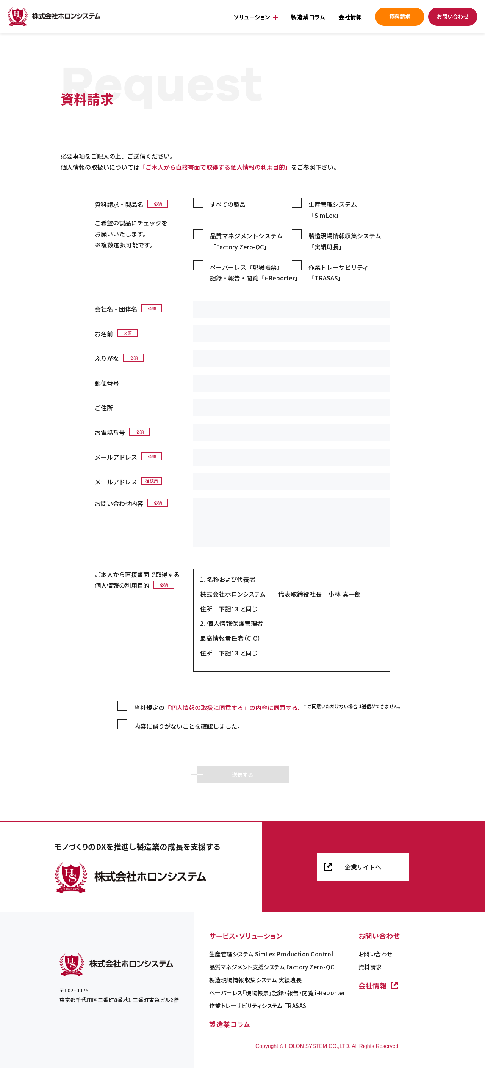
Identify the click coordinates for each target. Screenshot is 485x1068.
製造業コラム (308, 17)
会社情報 (350, 17)
